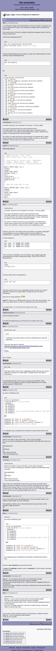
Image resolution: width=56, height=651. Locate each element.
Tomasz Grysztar (26, 650)
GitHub (36, 650)
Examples (33, 647)
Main (13, 14)
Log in (37, 9)
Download (18, 647)
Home (22, 7)
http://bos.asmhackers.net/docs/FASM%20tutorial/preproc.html (24, 346)
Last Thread (40, 629)
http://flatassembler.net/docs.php (20, 347)
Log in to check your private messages (25, 9)
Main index (12, 647)
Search (26, 7)
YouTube (41, 650)
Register (31, 7)
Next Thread (47, 629)
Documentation (26, 647)
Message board (41, 647)
